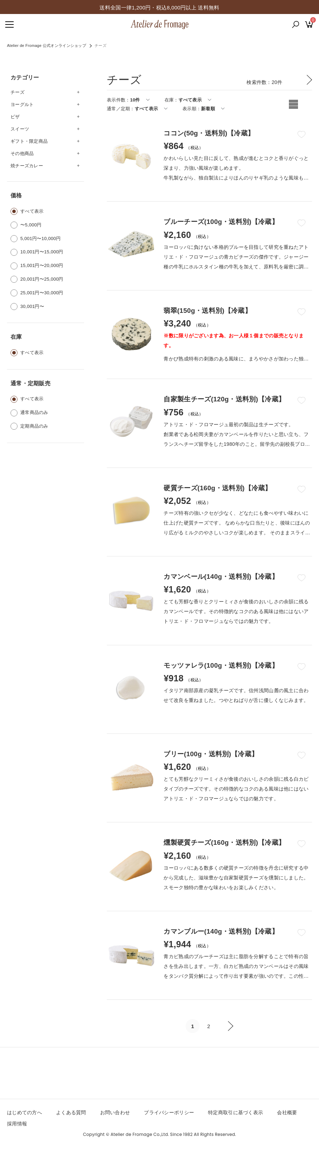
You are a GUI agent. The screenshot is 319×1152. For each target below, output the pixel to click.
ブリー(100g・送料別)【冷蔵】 (211, 754)
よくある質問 (71, 1112)
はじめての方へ (24, 1112)
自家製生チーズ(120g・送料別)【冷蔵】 (224, 399)
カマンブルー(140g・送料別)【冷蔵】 (221, 931)
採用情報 (17, 1123)
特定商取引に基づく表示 (235, 1112)
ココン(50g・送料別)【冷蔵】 (209, 133)
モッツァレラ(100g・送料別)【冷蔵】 (221, 665)
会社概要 (287, 1112)
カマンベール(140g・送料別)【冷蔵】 (221, 576)
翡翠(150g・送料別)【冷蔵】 (207, 310)
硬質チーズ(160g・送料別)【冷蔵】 (217, 488)
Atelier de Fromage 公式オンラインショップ (46, 45)
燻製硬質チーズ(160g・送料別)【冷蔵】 (224, 842)
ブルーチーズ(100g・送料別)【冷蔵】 (221, 221)
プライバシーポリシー (169, 1112)
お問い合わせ (115, 1112)
